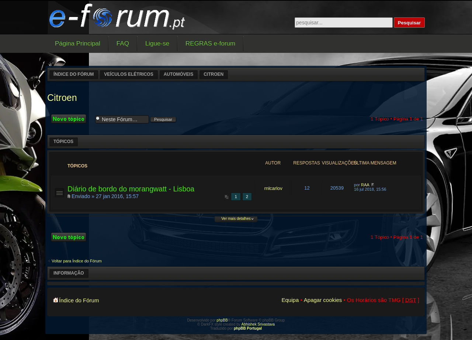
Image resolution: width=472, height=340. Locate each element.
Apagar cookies (323, 300)
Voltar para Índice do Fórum (77, 261)
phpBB (222, 320)
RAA (365, 185)
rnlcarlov (273, 188)
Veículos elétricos (128, 74)
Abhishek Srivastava (258, 324)
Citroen (213, 74)
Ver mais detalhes (236, 219)
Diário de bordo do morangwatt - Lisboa (130, 189)
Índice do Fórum (73, 74)
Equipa (290, 300)
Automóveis (178, 74)
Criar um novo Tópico (71, 118)
